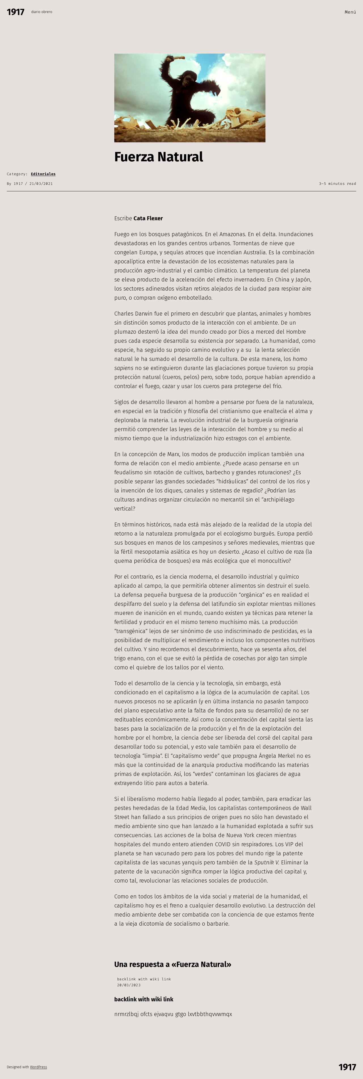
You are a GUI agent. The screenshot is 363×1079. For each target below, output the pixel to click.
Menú (350, 12)
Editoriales (43, 174)
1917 (15, 12)
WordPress (38, 1067)
